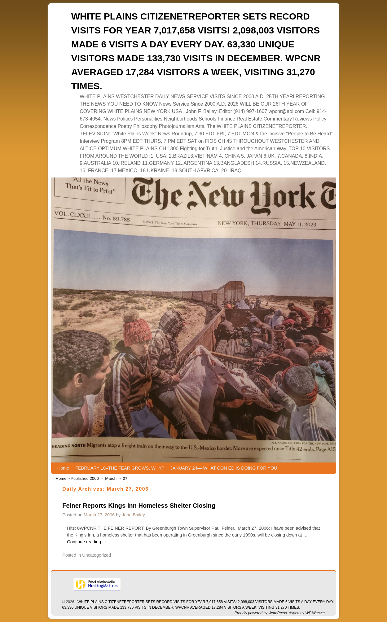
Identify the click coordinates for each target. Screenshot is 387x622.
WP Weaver (315, 613)
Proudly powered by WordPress (261, 613)
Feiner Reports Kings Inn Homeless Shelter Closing (138, 505)
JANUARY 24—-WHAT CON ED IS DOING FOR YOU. (224, 468)
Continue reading (87, 541)
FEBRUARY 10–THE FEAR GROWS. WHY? (119, 468)
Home (63, 468)
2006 (94, 478)
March (111, 478)
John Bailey (133, 514)
